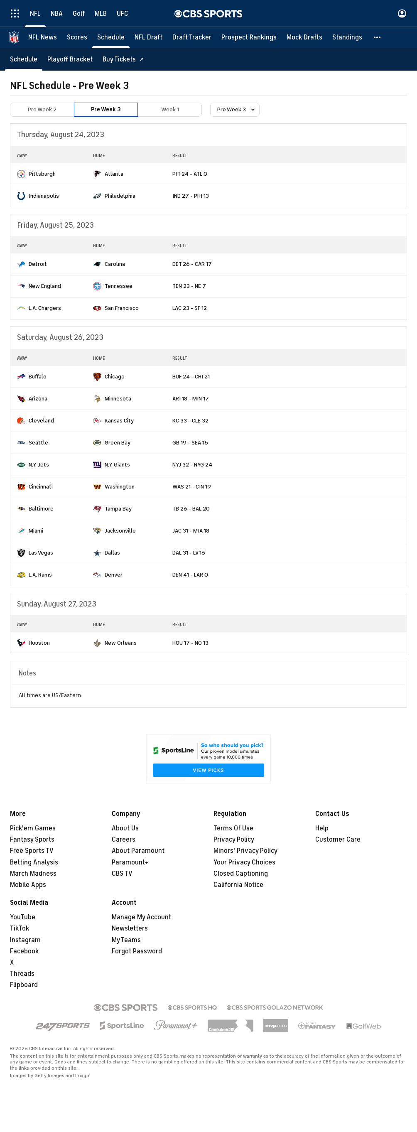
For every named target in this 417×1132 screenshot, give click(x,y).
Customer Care (338, 839)
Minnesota (118, 398)
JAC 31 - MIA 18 (190, 530)
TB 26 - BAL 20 (191, 508)
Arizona (38, 398)
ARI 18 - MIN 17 (190, 398)
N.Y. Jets (39, 464)
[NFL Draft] (148, 37)
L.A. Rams (40, 574)
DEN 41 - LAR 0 (190, 574)
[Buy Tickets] (123, 59)
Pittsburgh (42, 173)
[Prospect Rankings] (249, 37)
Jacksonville (120, 530)
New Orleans (121, 642)
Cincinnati (41, 486)
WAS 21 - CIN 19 (191, 486)
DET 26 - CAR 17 (192, 264)
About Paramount (138, 851)
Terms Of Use (233, 828)
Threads (22, 974)
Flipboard (24, 985)
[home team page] (21, 174)
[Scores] (77, 37)
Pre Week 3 (106, 109)
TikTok (19, 928)
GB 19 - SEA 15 (190, 442)
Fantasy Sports (32, 839)
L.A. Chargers (45, 308)
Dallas (112, 552)
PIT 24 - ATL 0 (189, 173)
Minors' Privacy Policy (245, 851)
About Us (125, 828)
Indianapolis (44, 195)
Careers (123, 839)
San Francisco (122, 308)
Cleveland (41, 420)
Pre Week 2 (42, 109)
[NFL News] (42, 37)
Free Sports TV (32, 851)
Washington (120, 486)
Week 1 (170, 109)
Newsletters (130, 928)
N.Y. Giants (117, 464)
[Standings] (347, 37)
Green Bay (117, 442)
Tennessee (118, 286)
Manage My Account (141, 917)
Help (322, 828)
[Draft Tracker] (191, 37)
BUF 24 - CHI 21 (191, 376)
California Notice (238, 885)
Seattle (38, 442)
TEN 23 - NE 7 (189, 286)
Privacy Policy (233, 839)
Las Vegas (41, 552)
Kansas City (119, 420)
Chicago (115, 376)
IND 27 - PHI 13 (190, 195)
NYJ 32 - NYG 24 (192, 464)
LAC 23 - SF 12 (189, 308)
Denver (114, 574)
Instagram (25, 940)
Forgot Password (137, 951)
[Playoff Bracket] (70, 59)
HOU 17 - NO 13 (190, 642)
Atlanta (114, 173)
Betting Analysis (34, 862)
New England (45, 286)
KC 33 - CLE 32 (190, 420)
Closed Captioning (240, 873)
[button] (377, 37)
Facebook (24, 951)
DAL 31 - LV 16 (188, 552)
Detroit (38, 264)
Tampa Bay (118, 508)
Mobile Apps (28, 885)
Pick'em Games (33, 828)
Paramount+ (130, 862)
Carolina (115, 264)
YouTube (22, 917)
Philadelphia (120, 195)
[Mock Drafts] (304, 37)
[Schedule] (111, 37)
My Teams (126, 940)
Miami (36, 530)
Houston (39, 642)
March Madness (33, 873)
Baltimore (41, 508)
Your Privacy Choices (244, 862)
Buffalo (38, 376)
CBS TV (122, 873)
